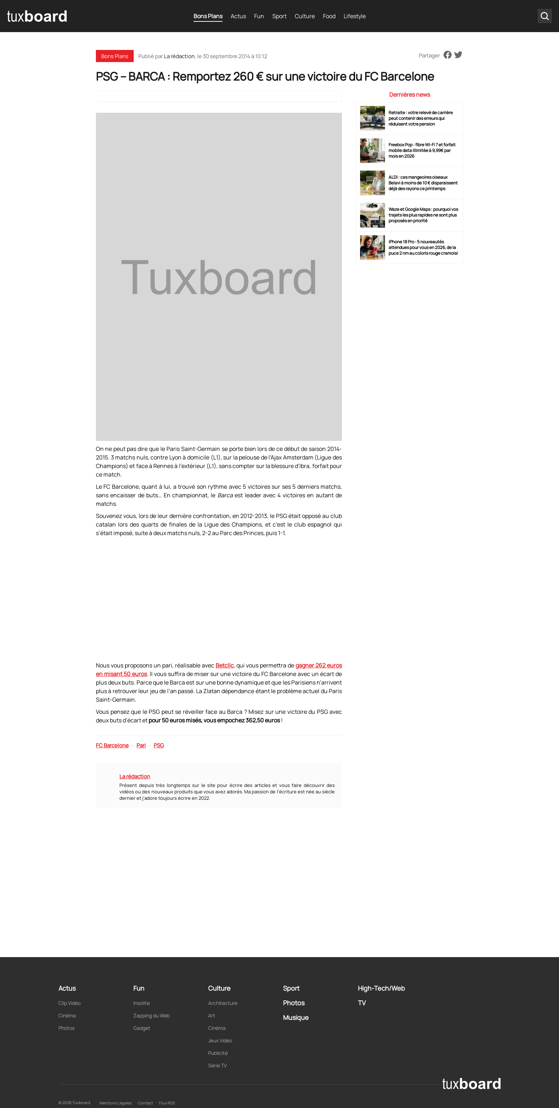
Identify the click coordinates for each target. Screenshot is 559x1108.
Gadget (141, 1028)
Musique (296, 1017)
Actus (238, 16)
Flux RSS (167, 1103)
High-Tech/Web (381, 988)
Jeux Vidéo (220, 1040)
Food (329, 16)
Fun (259, 16)
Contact (145, 1103)
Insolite (141, 1003)
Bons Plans (208, 16)
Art (211, 1015)
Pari (141, 745)
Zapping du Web (151, 1015)
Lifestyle (355, 16)
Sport (279, 16)
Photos (66, 1028)
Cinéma (67, 1015)
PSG (159, 745)
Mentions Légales (115, 1103)
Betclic (225, 665)
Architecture (222, 1003)
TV (362, 1002)
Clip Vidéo (69, 1003)
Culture (305, 16)
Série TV (217, 1065)
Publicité (218, 1052)
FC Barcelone (112, 745)
